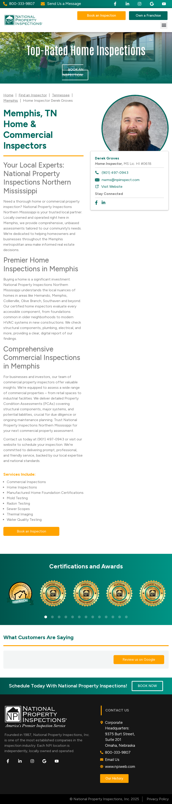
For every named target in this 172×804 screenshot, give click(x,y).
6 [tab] (79, 617)
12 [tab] (119, 617)
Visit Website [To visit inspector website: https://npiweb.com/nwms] (112, 186)
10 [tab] (106, 617)
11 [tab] (113, 617)
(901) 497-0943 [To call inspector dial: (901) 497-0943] (115, 172)
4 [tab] (66, 617)
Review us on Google (139, 660)
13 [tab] (126, 617)
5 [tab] (72, 617)
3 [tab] (59, 617)
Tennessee (61, 95)
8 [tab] (92, 617)
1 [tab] (45, 617)
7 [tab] (86, 617)
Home (8, 95)
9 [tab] (99, 617)
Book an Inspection (72, 72)
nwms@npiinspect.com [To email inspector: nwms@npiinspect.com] (121, 180)
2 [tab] (52, 617)
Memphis (10, 100)
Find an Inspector (33, 95)
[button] (164, 25)
